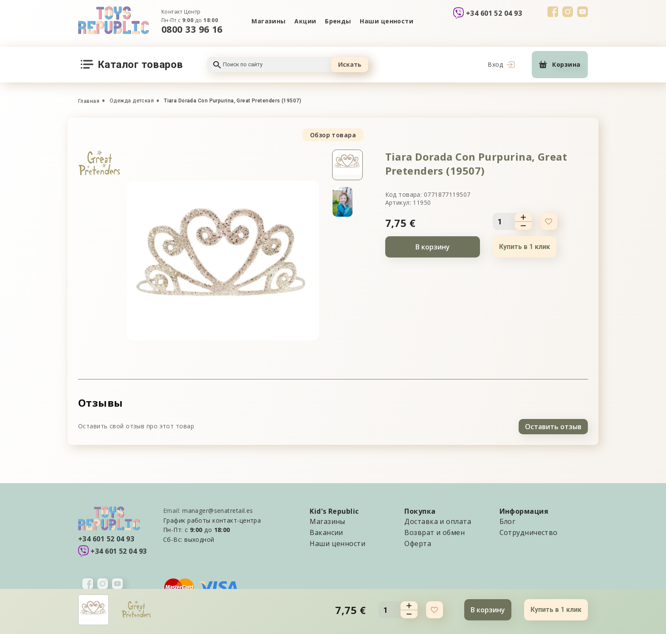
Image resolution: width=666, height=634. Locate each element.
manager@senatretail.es (217, 509)
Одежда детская (132, 101)
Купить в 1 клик (524, 247)
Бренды (338, 21)
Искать (349, 64)
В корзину (432, 247)
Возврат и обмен (434, 531)
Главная (88, 101)
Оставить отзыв (553, 425)
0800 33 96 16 (192, 29)
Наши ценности (387, 21)
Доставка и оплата (437, 520)
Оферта (417, 542)
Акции (305, 21)
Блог (508, 520)
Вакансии (326, 531)
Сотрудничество (529, 531)
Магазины (268, 21)
